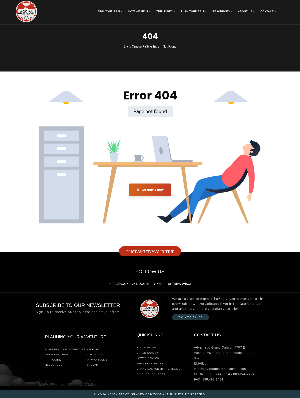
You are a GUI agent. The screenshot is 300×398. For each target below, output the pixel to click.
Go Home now (150, 189)
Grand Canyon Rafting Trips (141, 46)
